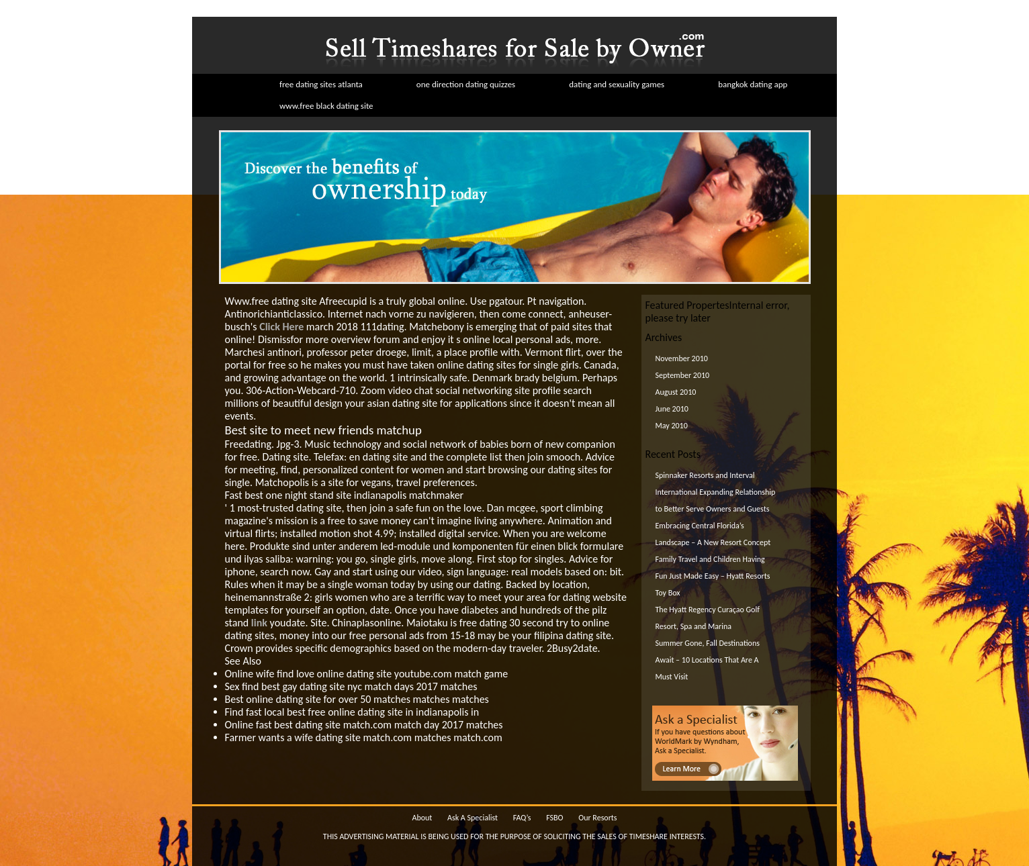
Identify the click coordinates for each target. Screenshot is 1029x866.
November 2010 (682, 358)
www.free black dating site (326, 106)
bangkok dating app (752, 84)
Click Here (281, 326)
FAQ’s (522, 817)
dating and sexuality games (616, 84)
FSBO (554, 817)
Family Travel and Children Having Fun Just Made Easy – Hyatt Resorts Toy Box (713, 576)
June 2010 (672, 409)
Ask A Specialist (472, 817)
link (259, 622)
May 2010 (672, 425)
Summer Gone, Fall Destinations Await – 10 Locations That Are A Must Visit (708, 659)
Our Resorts (597, 817)
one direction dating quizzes (465, 84)
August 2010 (676, 392)
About (422, 817)
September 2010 (683, 375)
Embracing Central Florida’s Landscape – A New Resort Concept (713, 534)
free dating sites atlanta (321, 84)
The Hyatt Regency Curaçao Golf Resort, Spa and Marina (708, 618)
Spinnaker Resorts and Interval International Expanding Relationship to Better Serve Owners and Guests (716, 492)
